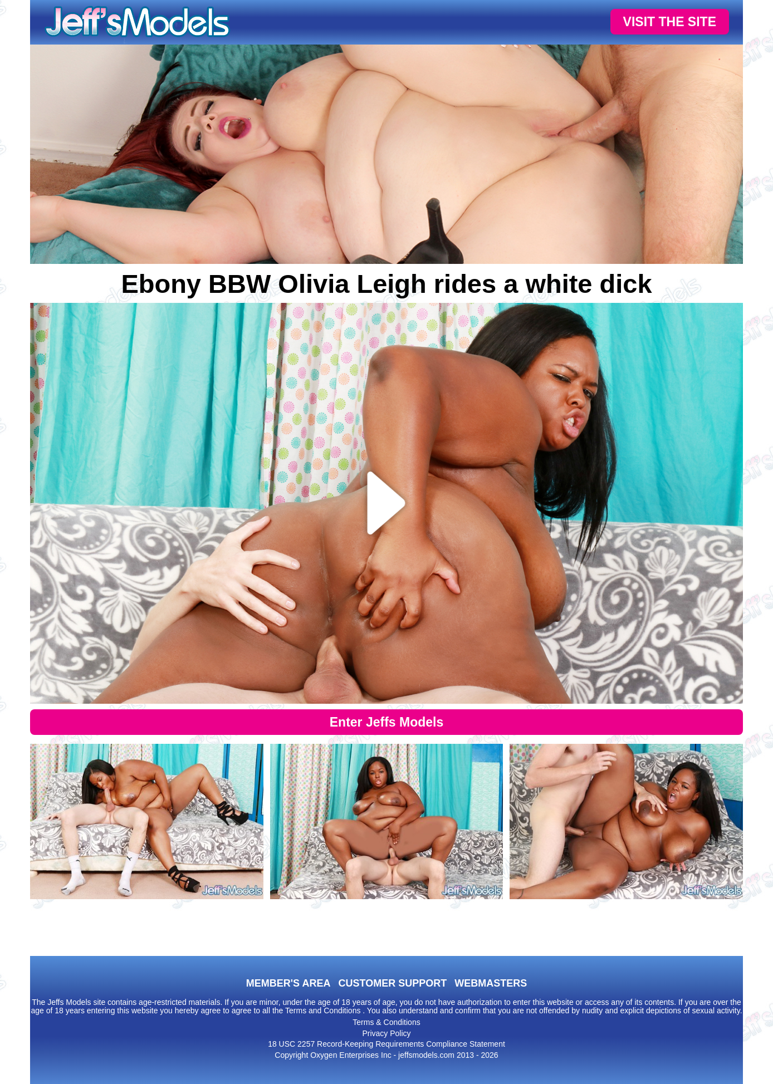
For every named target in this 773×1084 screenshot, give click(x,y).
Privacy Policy (386, 1033)
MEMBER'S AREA (288, 983)
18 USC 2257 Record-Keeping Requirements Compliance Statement (386, 1043)
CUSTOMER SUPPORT (392, 983)
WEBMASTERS (490, 983)
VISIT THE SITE (669, 21)
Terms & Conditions (386, 1022)
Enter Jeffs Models (387, 722)
